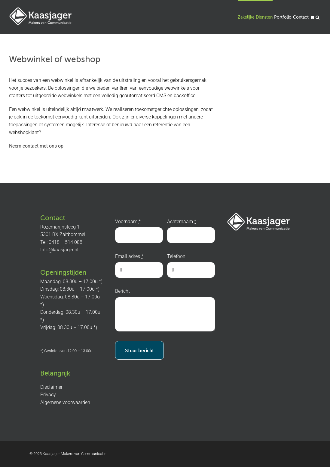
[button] (317, 17)
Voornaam (128, 221)
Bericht (122, 291)
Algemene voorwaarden (65, 402)
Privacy (48, 394)
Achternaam (181, 221)
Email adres (129, 256)
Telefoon (176, 256)
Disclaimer (51, 387)
